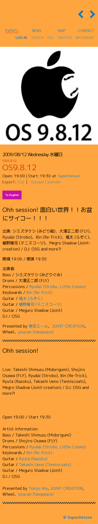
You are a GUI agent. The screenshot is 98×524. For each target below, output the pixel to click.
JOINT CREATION (68, 326)
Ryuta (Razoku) (33, 458)
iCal (20, 182)
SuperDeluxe (69, 175)
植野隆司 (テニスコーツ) (40, 304)
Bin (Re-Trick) (39, 292)
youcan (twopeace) (36, 332)
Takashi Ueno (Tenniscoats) (45, 464)
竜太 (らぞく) (30, 298)
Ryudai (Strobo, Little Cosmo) (57, 286)
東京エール (38, 326)
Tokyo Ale (38, 488)
